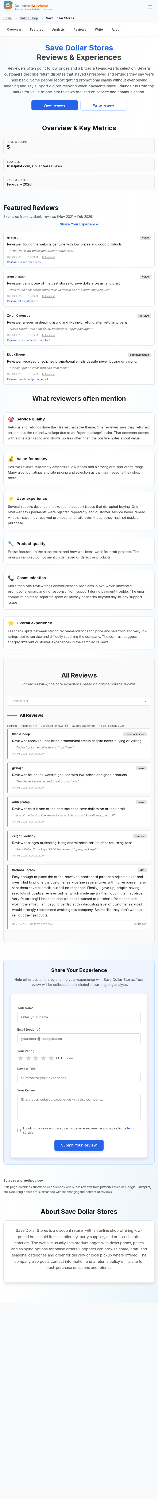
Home (7, 18)
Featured (36, 29)
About (116, 29)
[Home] (28, 7)
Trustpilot (26, 725)
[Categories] (150, 7)
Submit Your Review (79, 1145)
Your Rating (25, 1051)
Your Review (26, 1090)
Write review (103, 105)
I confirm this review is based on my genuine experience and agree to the (81, 1130)
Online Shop (29, 18)
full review (48, 257)
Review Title (26, 1069)
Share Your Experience (79, 224)
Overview (14, 29)
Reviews (80, 29)
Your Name (25, 1008)
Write (99, 29)
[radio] (20, 1058)
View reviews (54, 105)
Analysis (58, 29)
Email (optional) (28, 1029)
